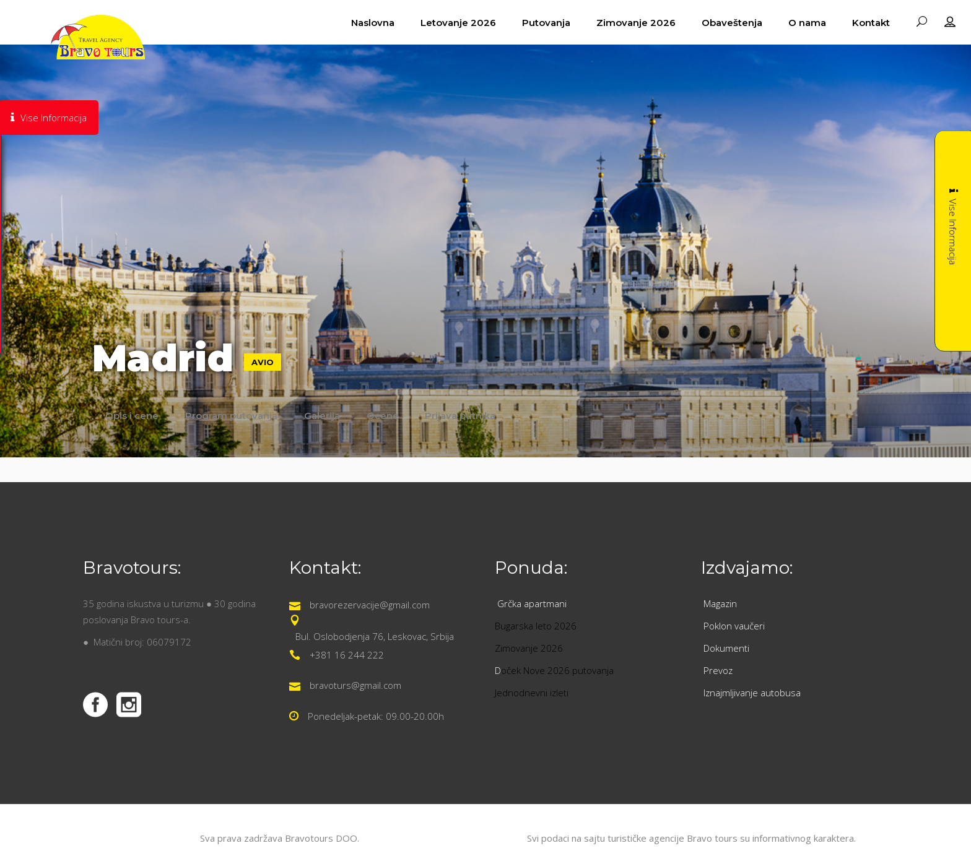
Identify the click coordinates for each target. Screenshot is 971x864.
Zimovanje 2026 (529, 648)
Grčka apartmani (533, 603)
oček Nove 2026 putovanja (557, 670)
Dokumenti (726, 648)
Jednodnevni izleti (533, 692)
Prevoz (719, 670)
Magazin (720, 603)
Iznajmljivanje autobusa (752, 692)
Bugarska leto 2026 (536, 626)
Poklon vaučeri (734, 626)
